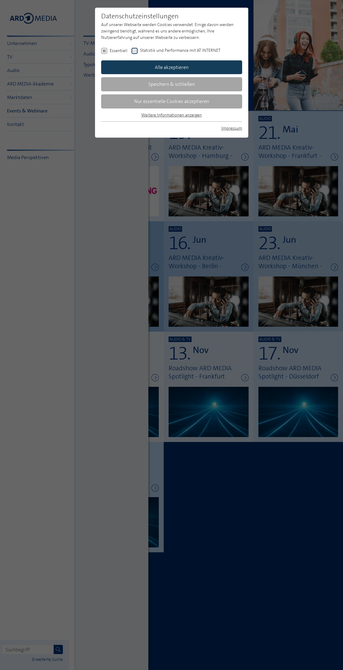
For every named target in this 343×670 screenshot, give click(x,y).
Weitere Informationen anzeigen (171, 115)
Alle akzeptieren (172, 67)
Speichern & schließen (171, 84)
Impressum (231, 128)
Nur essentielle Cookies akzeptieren (171, 101)
